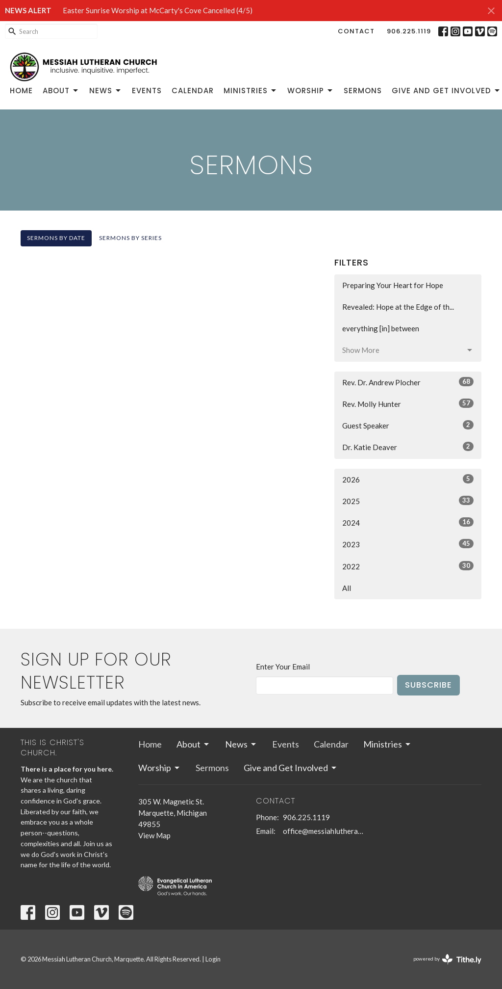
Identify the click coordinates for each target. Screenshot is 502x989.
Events (147, 90)
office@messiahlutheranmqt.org (323, 831)
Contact (356, 31)
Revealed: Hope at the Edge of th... (398, 306)
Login (213, 959)
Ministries (250, 90)
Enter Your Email (283, 666)
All (346, 588)
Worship (310, 90)
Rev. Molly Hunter (408, 403)
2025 (408, 501)
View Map (154, 835)
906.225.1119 (409, 31)
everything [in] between (380, 328)
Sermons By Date (56, 237)
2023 (408, 544)
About (61, 90)
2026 (408, 479)
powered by (447, 959)
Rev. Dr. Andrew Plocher (408, 382)
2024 (408, 522)
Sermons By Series (130, 237)
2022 (408, 566)
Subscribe (428, 685)
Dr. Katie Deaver (408, 447)
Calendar (193, 90)
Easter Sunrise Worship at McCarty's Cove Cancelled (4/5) (157, 10)
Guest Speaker (408, 425)
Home (21, 90)
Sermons (363, 90)
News (105, 90)
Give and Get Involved (446, 90)
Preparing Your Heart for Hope (392, 285)
